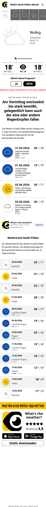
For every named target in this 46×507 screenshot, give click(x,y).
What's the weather (4, 4)
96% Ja (23, 68)
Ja (16, 83)
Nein (29, 83)
